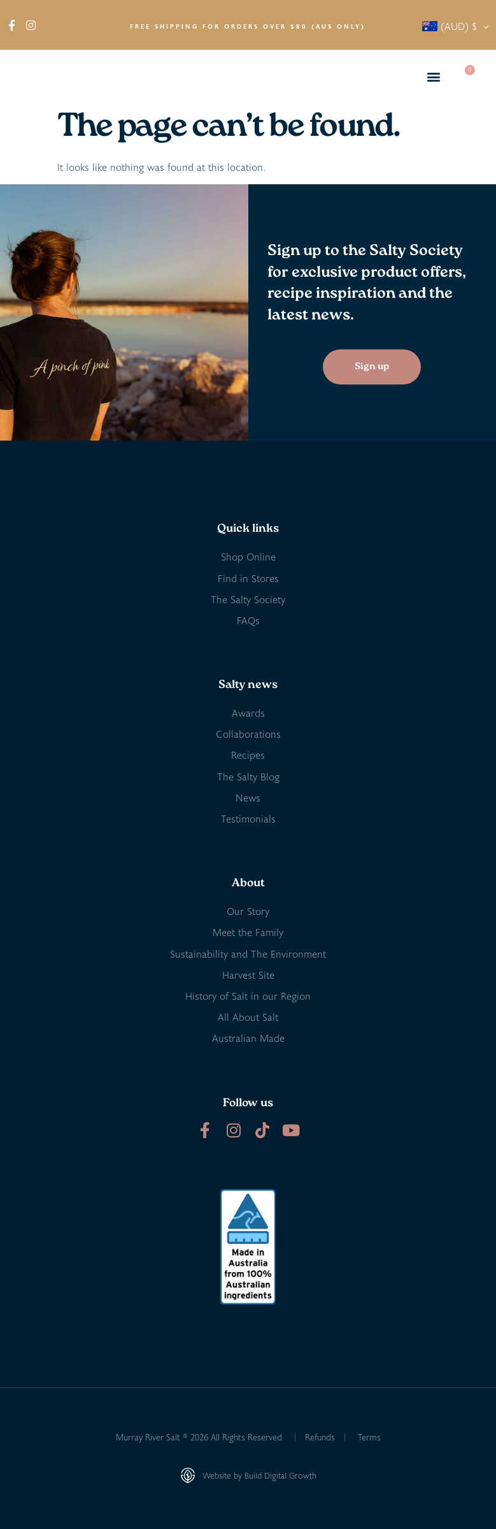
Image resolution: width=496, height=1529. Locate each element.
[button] (433, 76)
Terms (369, 1437)
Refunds (320, 1437)
